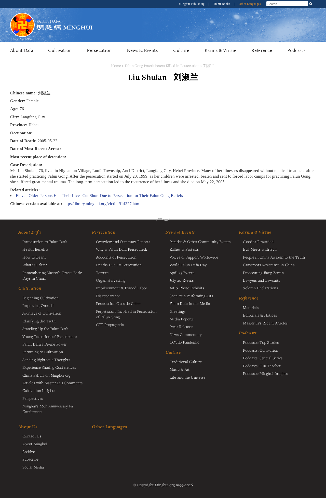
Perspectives (32, 398)
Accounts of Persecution (116, 257)
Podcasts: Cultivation (260, 350)
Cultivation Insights (38, 390)
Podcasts (296, 50)
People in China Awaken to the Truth (274, 257)
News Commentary (186, 334)
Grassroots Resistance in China (269, 264)
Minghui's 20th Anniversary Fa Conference (47, 408)
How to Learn (34, 257)
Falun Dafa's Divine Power (44, 344)
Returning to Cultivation (42, 351)
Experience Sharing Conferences (49, 367)
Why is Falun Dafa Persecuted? (121, 249)
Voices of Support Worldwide (194, 257)
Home (116, 65)
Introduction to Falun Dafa (44, 241)
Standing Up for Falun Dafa (45, 328)
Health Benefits (35, 249)
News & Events (142, 50)
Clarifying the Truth (39, 320)
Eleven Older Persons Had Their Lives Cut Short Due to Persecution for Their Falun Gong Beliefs (99, 195)
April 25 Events (182, 272)
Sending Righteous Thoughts (46, 359)
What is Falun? (34, 264)
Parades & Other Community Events (200, 241)
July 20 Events (182, 280)
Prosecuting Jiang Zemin (263, 272)
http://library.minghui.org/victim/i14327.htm (101, 204)
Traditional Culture (186, 361)
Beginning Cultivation (40, 297)
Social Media (33, 466)
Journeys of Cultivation (41, 313)
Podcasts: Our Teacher (261, 365)
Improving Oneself (38, 305)
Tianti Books (222, 4)
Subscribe (30, 459)
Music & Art (180, 369)
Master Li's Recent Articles (265, 322)
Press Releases (181, 326)
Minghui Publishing (192, 4)
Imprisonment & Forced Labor (121, 287)
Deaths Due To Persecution (119, 264)
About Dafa (21, 50)
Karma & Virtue (220, 50)
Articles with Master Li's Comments (52, 382)
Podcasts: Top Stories (261, 342)
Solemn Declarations (260, 287)
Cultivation (60, 50)
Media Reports (182, 318)
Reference (261, 50)
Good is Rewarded (258, 241)
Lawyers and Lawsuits (261, 280)
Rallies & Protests (184, 249)
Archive (28, 451)
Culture (181, 50)
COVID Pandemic (184, 342)
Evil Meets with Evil (260, 249)
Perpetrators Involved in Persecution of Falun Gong (126, 314)
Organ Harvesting (111, 280)
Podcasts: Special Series (262, 357)
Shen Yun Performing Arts (191, 295)
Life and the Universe (188, 377)
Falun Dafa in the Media (190, 303)
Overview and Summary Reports (123, 241)
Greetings (178, 311)
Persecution (99, 50)
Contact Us (31, 435)
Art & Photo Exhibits (187, 287)
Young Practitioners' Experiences (49, 336)
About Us (27, 427)
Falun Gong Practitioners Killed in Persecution (163, 65)
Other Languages (250, 4)
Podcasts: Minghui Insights (265, 373)
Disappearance (108, 295)
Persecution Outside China (118, 303)
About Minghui (34, 443)
